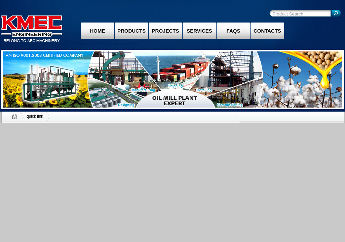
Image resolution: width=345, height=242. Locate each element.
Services (199, 31)
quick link (35, 116)
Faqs (233, 31)
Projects (165, 31)
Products (131, 31)
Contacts (267, 31)
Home (97, 31)
